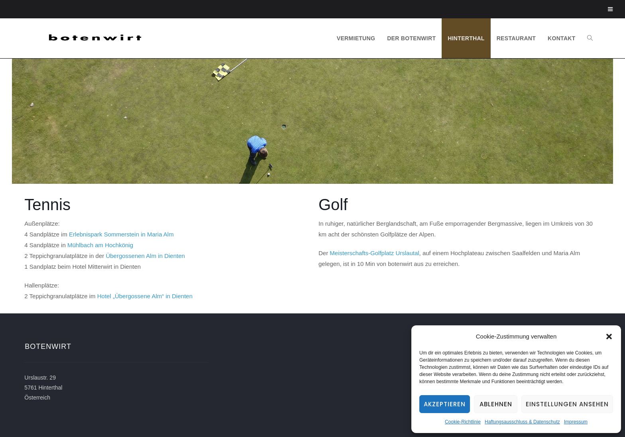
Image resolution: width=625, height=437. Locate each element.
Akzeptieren (445, 404)
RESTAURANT (516, 38)
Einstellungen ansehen (567, 404)
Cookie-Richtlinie (463, 422)
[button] (609, 337)
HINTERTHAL (466, 38)
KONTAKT (562, 38)
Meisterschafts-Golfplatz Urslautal (374, 253)
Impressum (576, 422)
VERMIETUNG (356, 38)
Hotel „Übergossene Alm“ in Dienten (145, 296)
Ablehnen (496, 404)
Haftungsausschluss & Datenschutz (522, 422)
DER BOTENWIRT (411, 38)
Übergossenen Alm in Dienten (145, 255)
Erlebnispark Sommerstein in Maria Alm (121, 234)
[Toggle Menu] (610, 9)
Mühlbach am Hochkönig (100, 245)
